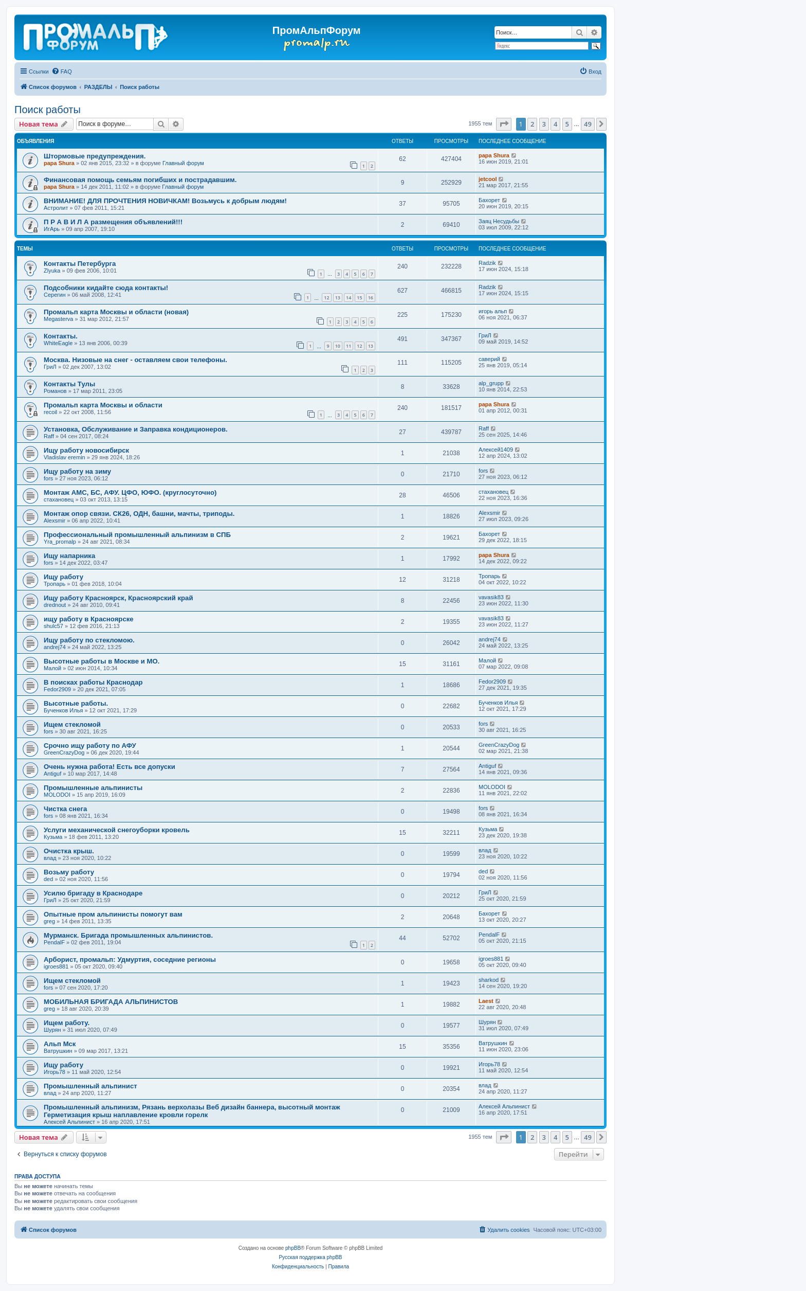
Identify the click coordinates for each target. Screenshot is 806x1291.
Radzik (487, 263)
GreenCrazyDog (64, 752)
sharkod (489, 980)
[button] (503, 124)
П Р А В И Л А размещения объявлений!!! (113, 222)
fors (48, 478)
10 (337, 346)
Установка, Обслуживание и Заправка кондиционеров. (136, 429)
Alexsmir (54, 520)
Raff (49, 436)
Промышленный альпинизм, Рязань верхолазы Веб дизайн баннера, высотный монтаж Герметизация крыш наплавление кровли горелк (192, 1111)
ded (48, 879)
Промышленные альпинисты (93, 788)
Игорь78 (54, 1072)
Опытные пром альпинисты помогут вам (113, 914)
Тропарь (54, 584)
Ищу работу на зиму (77, 471)
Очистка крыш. (69, 851)
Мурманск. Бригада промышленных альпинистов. (128, 935)
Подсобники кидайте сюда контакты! (106, 288)
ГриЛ (485, 335)
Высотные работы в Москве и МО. (101, 661)
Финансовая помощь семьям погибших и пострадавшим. (140, 180)
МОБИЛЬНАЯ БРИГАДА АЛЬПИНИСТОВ (111, 1002)
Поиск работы (47, 109)
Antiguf (52, 773)
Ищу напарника (69, 556)
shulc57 (53, 626)
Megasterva (58, 319)
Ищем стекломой (72, 724)
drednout (55, 605)
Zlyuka (52, 270)
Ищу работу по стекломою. (89, 640)
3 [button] (544, 124)
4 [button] (555, 124)
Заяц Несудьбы (499, 221)
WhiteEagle (58, 343)
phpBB (293, 1248)
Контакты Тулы (69, 384)
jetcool (488, 179)
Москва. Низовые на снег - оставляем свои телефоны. (135, 360)
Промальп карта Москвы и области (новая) (116, 312)
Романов (55, 391)
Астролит (56, 208)
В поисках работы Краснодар (93, 682)
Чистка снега (65, 809)
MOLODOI (57, 795)
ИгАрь (52, 229)
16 (370, 297)
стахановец (59, 499)
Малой (52, 668)
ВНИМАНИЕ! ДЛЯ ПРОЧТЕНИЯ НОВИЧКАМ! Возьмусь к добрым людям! (165, 201)
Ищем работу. (66, 1023)
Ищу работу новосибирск (86, 450)
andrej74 (55, 647)
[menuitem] (61, 71)
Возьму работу (69, 872)
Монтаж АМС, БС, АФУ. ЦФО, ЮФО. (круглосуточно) (130, 492)
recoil (50, 412)
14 (348, 297)
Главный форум (183, 163)
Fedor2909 (57, 689)
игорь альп (493, 311)
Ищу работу (63, 577)
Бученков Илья (63, 710)
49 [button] (588, 124)
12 (326, 297)
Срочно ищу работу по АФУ (90, 745)
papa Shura (59, 163)
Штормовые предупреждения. (94, 156)
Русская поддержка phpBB (310, 1257)
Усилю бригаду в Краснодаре (93, 893)
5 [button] (567, 124)
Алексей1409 (496, 449)
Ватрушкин (58, 1051)
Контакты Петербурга (80, 263)
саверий (489, 359)
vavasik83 (491, 597)
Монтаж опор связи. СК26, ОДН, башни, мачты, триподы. (139, 513)
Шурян (52, 1030)
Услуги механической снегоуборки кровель (117, 830)
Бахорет (489, 200)
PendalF (54, 942)
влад (50, 858)
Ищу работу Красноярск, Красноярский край (118, 598)
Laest (486, 1001)
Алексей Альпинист (69, 1122)
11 (348, 346)
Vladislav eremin (64, 457)
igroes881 (56, 966)
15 (359, 297)
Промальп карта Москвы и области (103, 405)
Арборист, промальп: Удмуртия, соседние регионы (130, 959)
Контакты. (61, 336)
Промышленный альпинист (90, 1086)
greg (49, 921)
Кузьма (53, 837)
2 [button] (532, 124)
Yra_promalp (60, 542)
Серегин (55, 295)
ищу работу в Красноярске (89, 619)
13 (337, 297)
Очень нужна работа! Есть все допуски (109, 766)
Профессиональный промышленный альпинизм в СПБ (137, 535)
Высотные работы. (76, 703)
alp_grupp (491, 383)
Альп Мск (60, 1044)
